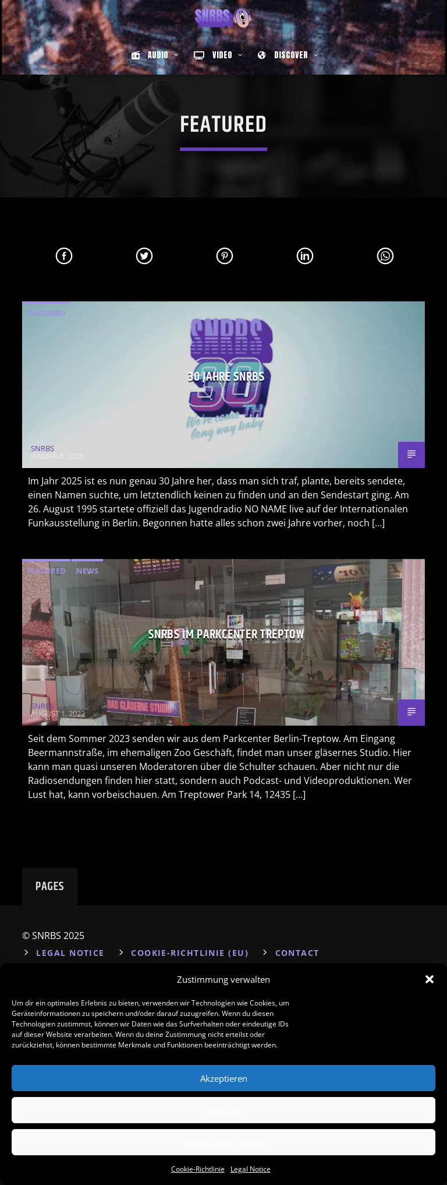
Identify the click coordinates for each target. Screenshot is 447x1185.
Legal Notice (250, 1169)
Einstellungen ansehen (223, 1142)
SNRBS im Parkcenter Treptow (226, 634)
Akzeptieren (223, 1078)
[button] (429, 979)
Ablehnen (224, 1110)
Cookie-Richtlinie (198, 1169)
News (87, 570)
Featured (46, 313)
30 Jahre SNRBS (226, 377)
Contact (297, 952)
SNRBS (42, 448)
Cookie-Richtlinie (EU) (190, 952)
